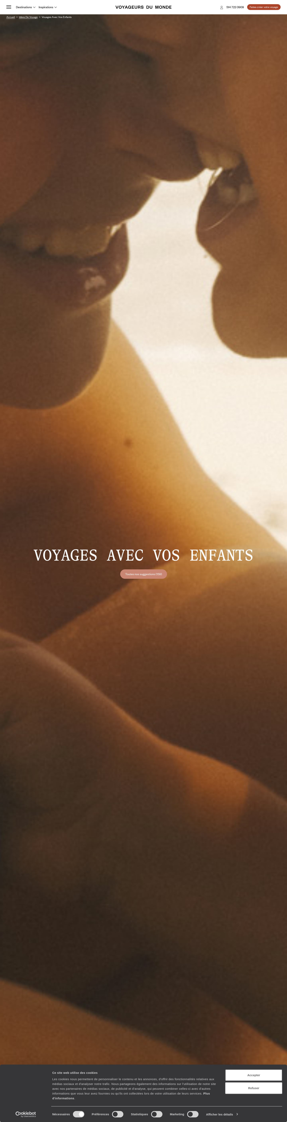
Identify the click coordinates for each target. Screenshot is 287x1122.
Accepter (253, 1075)
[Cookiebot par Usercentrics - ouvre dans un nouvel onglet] (25, 1114)
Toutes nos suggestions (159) (143, 574)
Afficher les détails (219, 1114)
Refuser (253, 1088)
